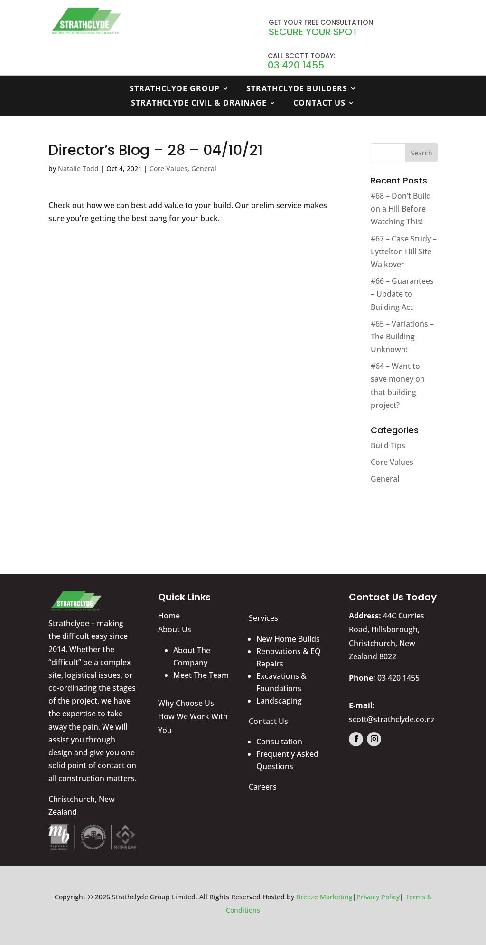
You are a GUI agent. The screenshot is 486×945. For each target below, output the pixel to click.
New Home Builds (288, 639)
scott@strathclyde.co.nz (392, 719)
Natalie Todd (78, 168)
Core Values (168, 168)
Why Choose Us (186, 703)
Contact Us (319, 103)
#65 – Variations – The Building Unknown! (402, 336)
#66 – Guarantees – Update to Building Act (402, 294)
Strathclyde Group (175, 89)
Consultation (279, 741)
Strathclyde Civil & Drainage (199, 103)
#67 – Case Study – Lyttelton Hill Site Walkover (404, 251)
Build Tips (388, 445)
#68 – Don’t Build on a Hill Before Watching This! (401, 209)
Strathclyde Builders (296, 89)
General (203, 168)
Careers (263, 786)
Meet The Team (201, 675)
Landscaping (279, 700)
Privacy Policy (378, 896)
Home (169, 615)
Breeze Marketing (324, 896)
